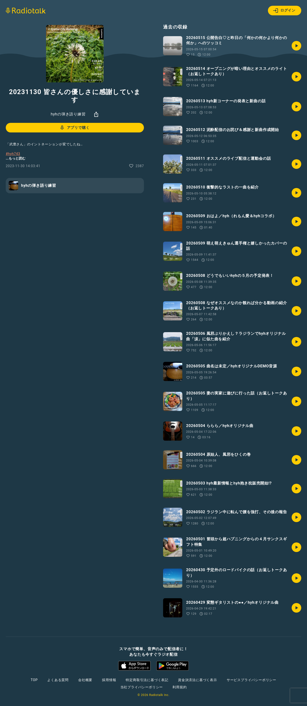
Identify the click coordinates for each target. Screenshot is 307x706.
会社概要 (85, 680)
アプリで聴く (74, 128)
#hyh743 (13, 154)
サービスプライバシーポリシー (251, 680)
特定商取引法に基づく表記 (147, 680)
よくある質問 (58, 680)
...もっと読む (15, 158)
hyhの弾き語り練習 (68, 114)
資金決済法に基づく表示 (197, 680)
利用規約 (179, 687)
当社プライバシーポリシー (141, 687)
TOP (34, 680)
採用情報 (109, 680)
